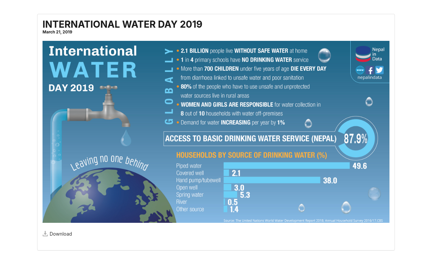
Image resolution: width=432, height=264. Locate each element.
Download (57, 234)
